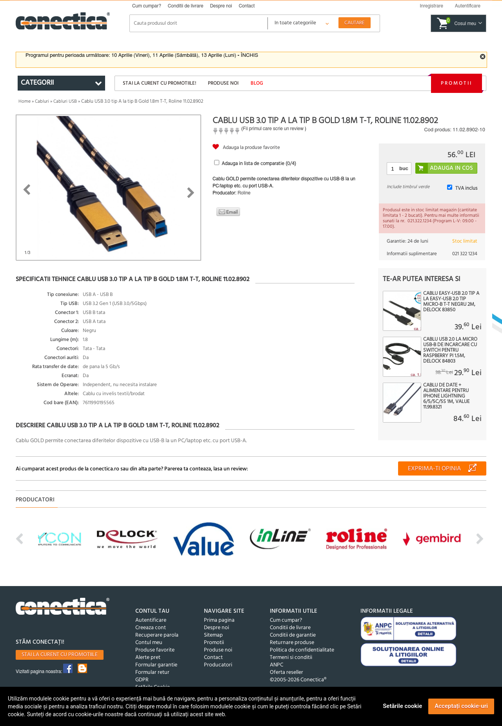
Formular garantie (156, 665)
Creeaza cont (150, 627)
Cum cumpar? (146, 6)
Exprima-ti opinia (434, 469)
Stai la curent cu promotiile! (159, 83)
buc (403, 168)
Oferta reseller (286, 672)
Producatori (218, 665)
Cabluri (42, 101)
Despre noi (221, 6)
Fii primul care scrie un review (273, 128)
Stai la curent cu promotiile (60, 654)
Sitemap (213, 635)
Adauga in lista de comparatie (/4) (259, 164)
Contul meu (148, 642)
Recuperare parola (156, 635)
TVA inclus (466, 188)
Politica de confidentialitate (302, 650)
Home (24, 101)
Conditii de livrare (186, 6)
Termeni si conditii (291, 657)
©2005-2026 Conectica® (298, 679)
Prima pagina (219, 620)
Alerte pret (147, 657)
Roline (244, 193)
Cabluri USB (65, 101)
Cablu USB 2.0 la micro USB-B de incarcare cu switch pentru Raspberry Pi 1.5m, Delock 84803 (450, 350)
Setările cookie (402, 706)
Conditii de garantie (293, 635)
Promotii (456, 83)
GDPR (142, 679)
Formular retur (152, 672)
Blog (257, 83)
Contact (247, 6)
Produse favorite (155, 650)
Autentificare (150, 620)
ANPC (276, 665)
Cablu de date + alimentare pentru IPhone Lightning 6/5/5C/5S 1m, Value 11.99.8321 (446, 396)
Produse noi (223, 83)
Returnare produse (292, 642)
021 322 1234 (464, 254)
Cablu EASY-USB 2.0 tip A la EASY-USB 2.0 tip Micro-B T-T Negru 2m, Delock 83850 (451, 302)
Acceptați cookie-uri (461, 706)
